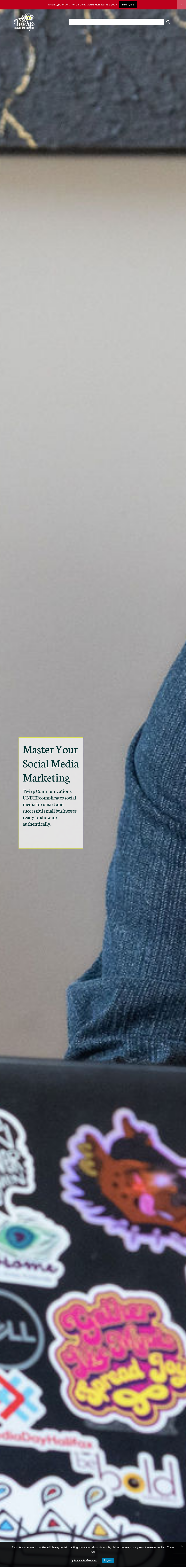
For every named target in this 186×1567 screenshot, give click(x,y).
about (80, 22)
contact (156, 21)
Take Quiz (128, 4)
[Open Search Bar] (168, 22)
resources (102, 22)
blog (141, 21)
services (126, 22)
